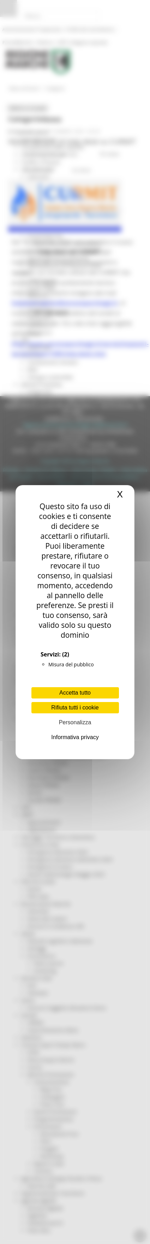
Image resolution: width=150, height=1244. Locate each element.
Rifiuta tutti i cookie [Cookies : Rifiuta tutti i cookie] (74, 707)
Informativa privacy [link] (74, 737)
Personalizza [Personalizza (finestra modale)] (75, 722)
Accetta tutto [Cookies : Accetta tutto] (75, 693)
